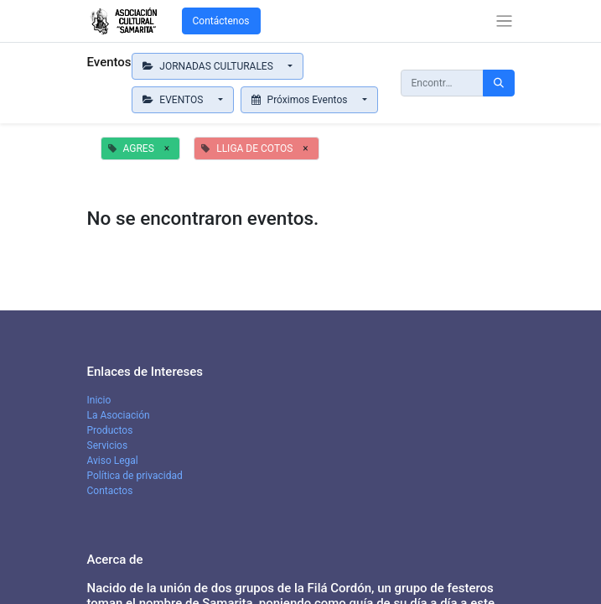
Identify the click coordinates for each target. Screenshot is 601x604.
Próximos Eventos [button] (300, 100)
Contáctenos (221, 21)
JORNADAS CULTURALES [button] (209, 66)
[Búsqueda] (499, 83)
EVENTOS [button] (174, 100)
